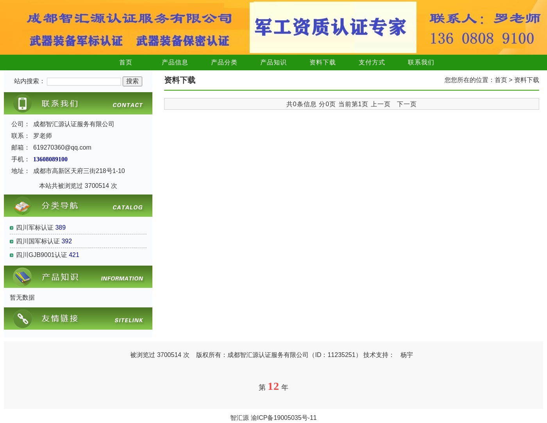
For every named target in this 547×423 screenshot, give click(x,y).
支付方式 (372, 62)
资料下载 (322, 62)
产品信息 (175, 62)
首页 (125, 62)
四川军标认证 (35, 227)
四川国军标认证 (38, 241)
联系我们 (421, 62)
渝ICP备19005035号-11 (284, 417)
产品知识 (273, 62)
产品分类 (224, 62)
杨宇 (406, 355)
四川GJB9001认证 (41, 255)
